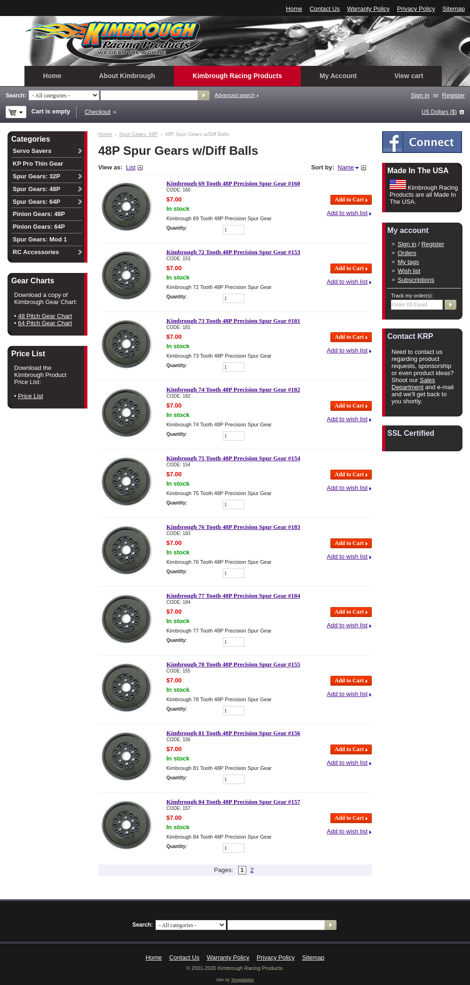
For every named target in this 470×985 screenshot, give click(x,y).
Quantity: (176, 228)
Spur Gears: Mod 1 (40, 239)
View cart (408, 76)
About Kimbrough (127, 76)
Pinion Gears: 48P (39, 213)
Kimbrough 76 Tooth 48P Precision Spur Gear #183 (233, 526)
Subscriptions (416, 279)
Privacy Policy (416, 8)
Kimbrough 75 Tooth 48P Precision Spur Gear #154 (233, 458)
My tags (408, 261)
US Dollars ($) (439, 112)
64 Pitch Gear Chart (45, 323)
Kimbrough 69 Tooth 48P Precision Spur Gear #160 (233, 183)
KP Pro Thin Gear (38, 163)
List (130, 167)
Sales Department (413, 383)
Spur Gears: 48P (138, 134)
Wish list (409, 270)
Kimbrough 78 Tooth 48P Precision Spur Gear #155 (233, 664)
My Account (338, 76)
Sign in (420, 95)
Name (345, 167)
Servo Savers (32, 150)
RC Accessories (36, 252)
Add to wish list (347, 212)
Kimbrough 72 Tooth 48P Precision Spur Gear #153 (233, 252)
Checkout (97, 111)
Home (294, 8)
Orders (407, 252)
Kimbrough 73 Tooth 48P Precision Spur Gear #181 (233, 320)
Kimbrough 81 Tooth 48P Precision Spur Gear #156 (233, 733)
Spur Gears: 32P (36, 176)
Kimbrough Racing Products (237, 76)
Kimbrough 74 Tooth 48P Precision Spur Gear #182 (233, 389)
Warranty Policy (368, 8)
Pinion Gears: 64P (39, 226)
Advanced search (235, 95)
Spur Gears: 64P (36, 201)
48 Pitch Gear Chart (45, 316)
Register (453, 95)
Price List (30, 396)
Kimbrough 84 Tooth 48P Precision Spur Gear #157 (233, 801)
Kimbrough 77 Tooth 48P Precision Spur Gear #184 (233, 595)
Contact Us (325, 8)
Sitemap (453, 8)
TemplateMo (242, 979)
